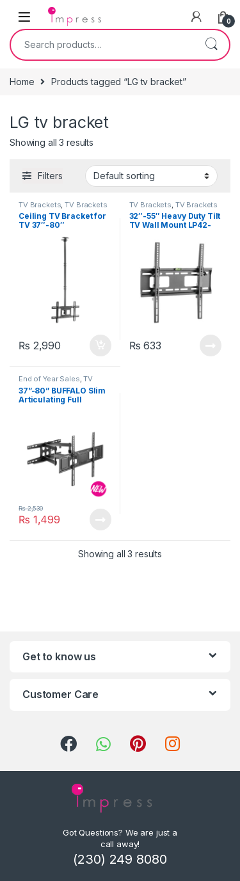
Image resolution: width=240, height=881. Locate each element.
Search (211, 45)
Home (22, 81)
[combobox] (102, 45)
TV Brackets (40, 204)
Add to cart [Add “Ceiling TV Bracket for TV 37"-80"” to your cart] (100, 345)
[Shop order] (151, 176)
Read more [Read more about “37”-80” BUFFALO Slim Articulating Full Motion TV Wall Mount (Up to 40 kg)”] (100, 519)
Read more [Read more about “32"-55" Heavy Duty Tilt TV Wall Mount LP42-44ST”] (210, 345)
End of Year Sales (49, 378)
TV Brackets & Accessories (63, 208)
